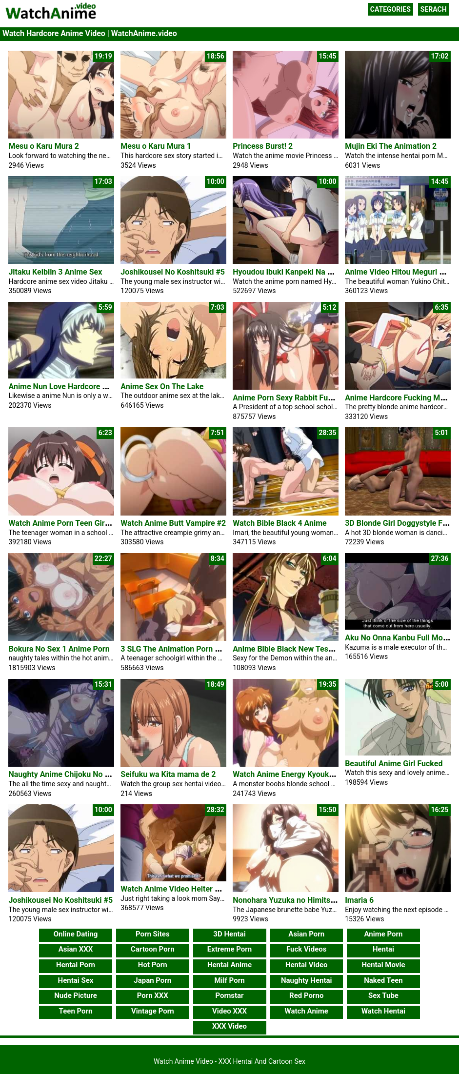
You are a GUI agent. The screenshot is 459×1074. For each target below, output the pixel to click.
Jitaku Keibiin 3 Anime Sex (55, 272)
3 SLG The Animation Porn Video (177, 649)
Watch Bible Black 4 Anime (280, 523)
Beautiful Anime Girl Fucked (393, 763)
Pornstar (229, 995)
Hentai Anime (229, 964)
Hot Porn (152, 964)
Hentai (383, 949)
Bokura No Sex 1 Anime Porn (58, 649)
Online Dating (76, 934)
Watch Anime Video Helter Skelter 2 (183, 889)
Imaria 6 (359, 900)
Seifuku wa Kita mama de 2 (168, 774)
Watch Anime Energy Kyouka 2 (286, 774)
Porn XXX (152, 995)
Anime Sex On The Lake (161, 386)
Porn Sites (153, 934)
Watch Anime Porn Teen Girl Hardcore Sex (82, 523)
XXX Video (229, 1026)
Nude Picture (75, 995)
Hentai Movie (383, 964)
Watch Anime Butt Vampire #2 (173, 523)
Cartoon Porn (153, 949)
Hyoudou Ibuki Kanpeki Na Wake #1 (295, 272)
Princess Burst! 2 (263, 146)
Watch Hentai (383, 1011)
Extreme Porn (229, 949)
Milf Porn (229, 980)
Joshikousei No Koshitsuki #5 (172, 272)
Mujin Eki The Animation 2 (391, 146)
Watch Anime (306, 1011)
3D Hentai (229, 934)
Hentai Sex (76, 980)
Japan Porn (152, 980)
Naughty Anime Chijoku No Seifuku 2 (73, 774)
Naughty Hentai (306, 980)
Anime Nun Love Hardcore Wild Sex (70, 386)
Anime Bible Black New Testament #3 (298, 649)
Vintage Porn (152, 1011)
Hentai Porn (75, 964)
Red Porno (306, 995)
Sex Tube (383, 995)
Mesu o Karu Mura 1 (155, 146)
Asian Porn (306, 934)
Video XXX (229, 1011)
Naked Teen (383, 980)
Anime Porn (383, 934)
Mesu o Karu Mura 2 (43, 146)
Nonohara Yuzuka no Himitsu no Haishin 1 (306, 900)
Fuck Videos (306, 949)
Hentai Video (306, 964)
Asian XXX (76, 949)
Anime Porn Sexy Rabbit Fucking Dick (298, 397)
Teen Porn (76, 1011)
